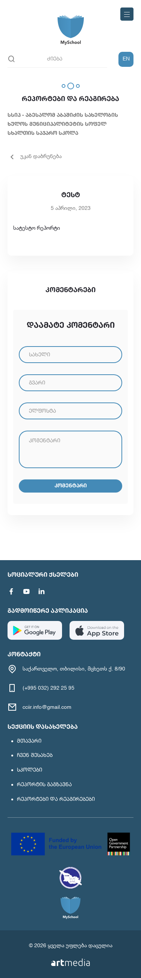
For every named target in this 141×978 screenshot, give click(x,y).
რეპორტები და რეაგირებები (56, 799)
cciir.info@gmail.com (47, 707)
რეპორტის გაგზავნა (44, 784)
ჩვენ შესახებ (35, 755)
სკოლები (29, 770)
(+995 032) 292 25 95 (48, 688)
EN (126, 59)
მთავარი (29, 741)
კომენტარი (71, 485)
